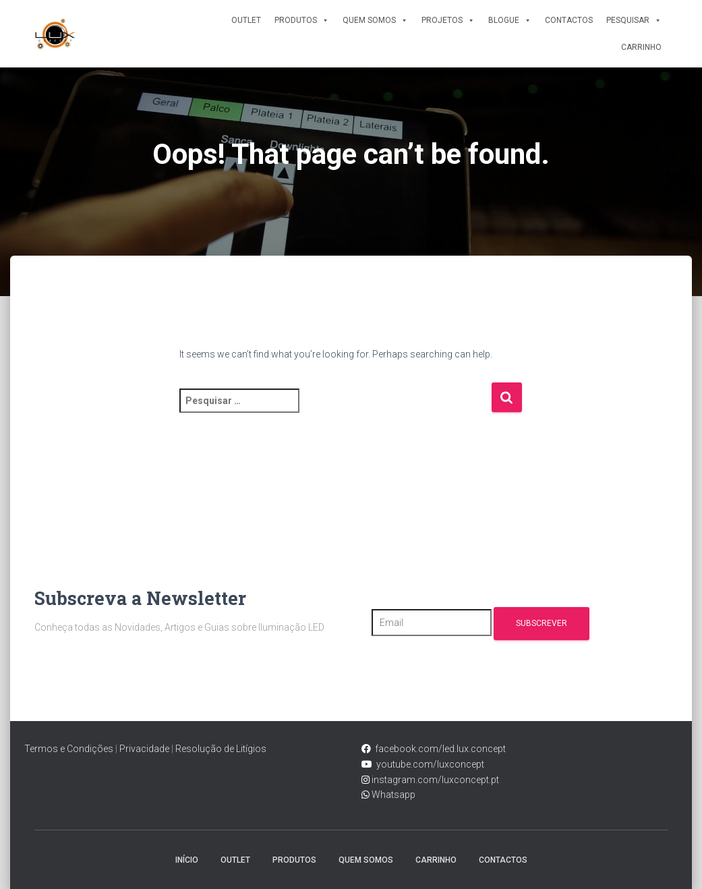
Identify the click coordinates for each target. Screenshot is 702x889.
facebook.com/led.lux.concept (440, 748)
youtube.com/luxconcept (428, 764)
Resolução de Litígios (220, 748)
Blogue (509, 20)
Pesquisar (634, 20)
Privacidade (144, 748)
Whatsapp (392, 794)
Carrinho (641, 47)
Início (186, 860)
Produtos (301, 20)
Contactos (569, 20)
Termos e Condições (68, 748)
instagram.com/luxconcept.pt (434, 779)
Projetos (448, 20)
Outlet (246, 20)
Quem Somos (375, 20)
